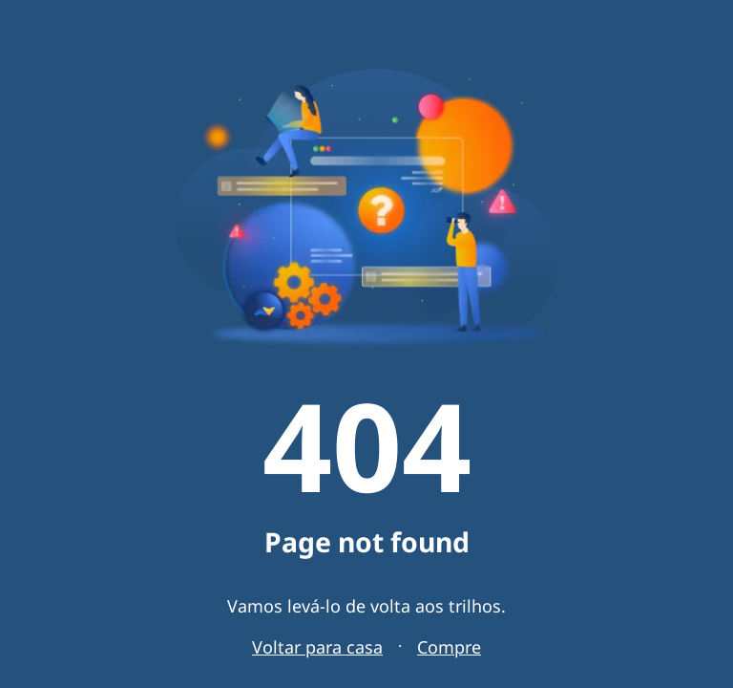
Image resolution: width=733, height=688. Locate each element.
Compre (449, 646)
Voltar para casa (317, 646)
